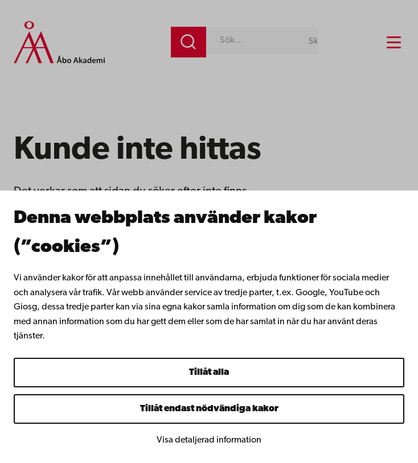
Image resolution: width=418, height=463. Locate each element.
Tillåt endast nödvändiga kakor (209, 409)
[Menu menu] (393, 42)
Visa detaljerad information (209, 440)
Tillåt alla (209, 372)
